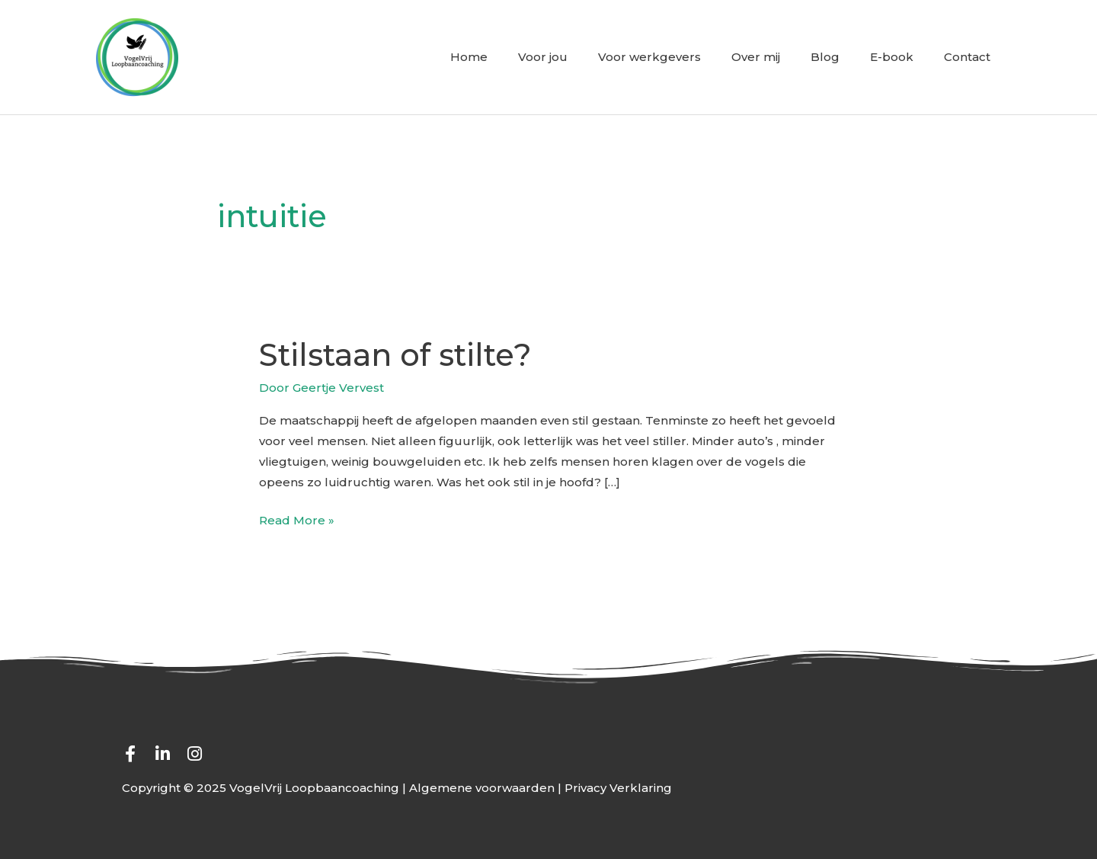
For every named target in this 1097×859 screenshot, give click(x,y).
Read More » (296, 518)
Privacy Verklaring (618, 787)
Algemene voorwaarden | (486, 787)
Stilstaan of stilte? (395, 354)
